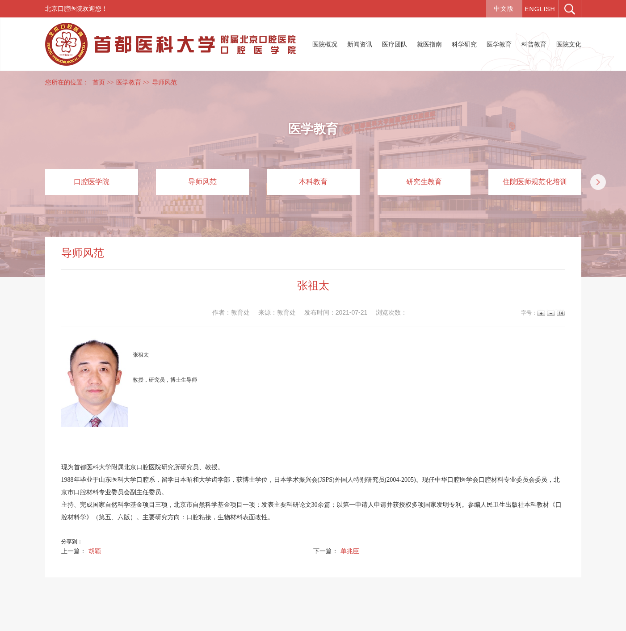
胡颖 (94, 551)
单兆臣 (349, 551)
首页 (98, 82)
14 (560, 313)
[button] (598, 182)
